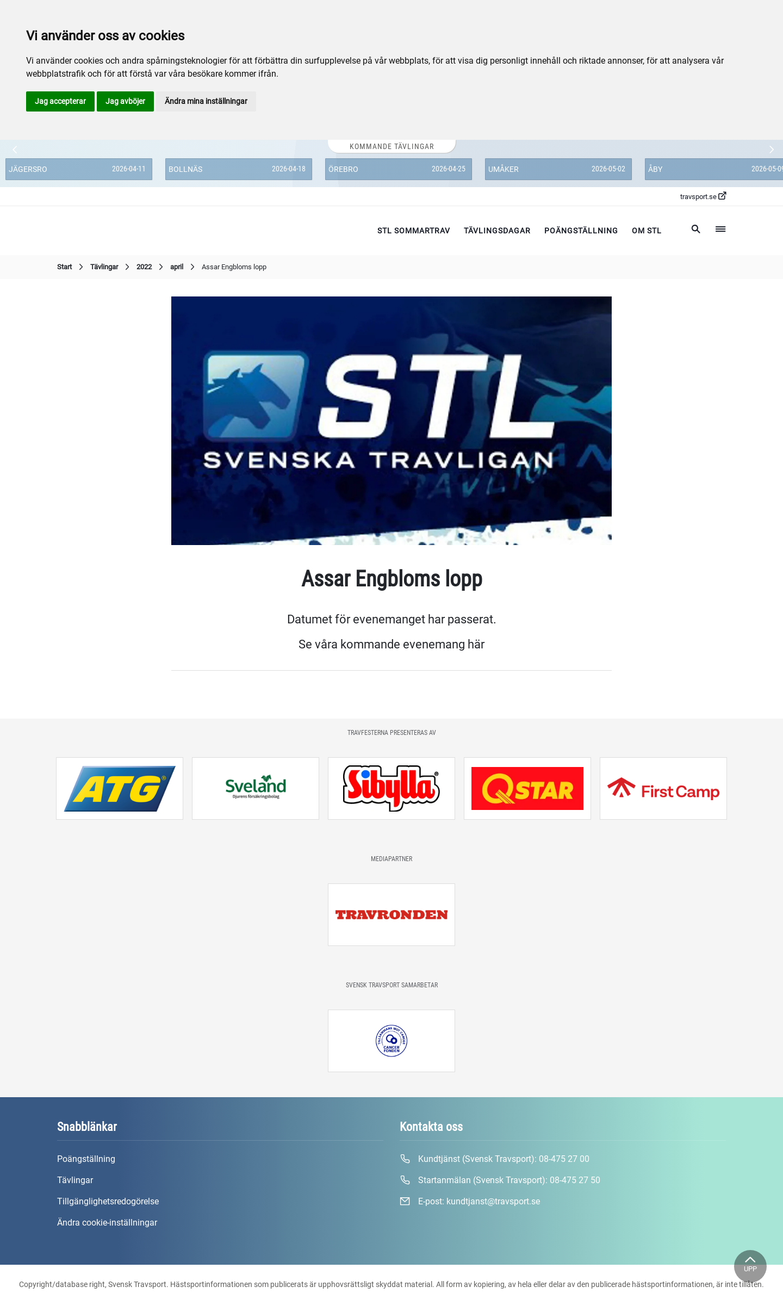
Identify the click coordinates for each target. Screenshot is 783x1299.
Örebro (343, 169)
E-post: (470, 1202)
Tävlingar (111, 267)
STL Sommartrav (413, 230)
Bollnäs (185, 169)
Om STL (647, 230)
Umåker (503, 169)
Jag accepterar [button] (60, 101)
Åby (655, 169)
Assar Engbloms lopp (234, 267)
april (183, 267)
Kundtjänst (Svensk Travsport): (494, 1159)
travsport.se (703, 196)
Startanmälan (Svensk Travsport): (500, 1180)
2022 (151, 267)
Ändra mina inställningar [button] (206, 101)
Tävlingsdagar (497, 230)
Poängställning (581, 230)
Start (71, 267)
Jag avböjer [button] (125, 101)
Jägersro (28, 169)
